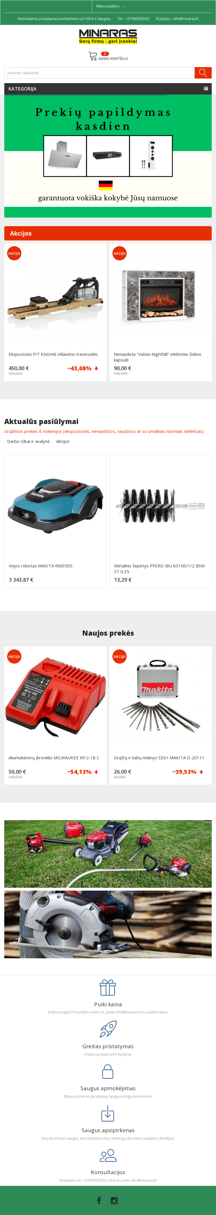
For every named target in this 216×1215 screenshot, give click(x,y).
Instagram (114, 1200)
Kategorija (23, 89)
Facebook (99, 1200)
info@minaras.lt (185, 18)
